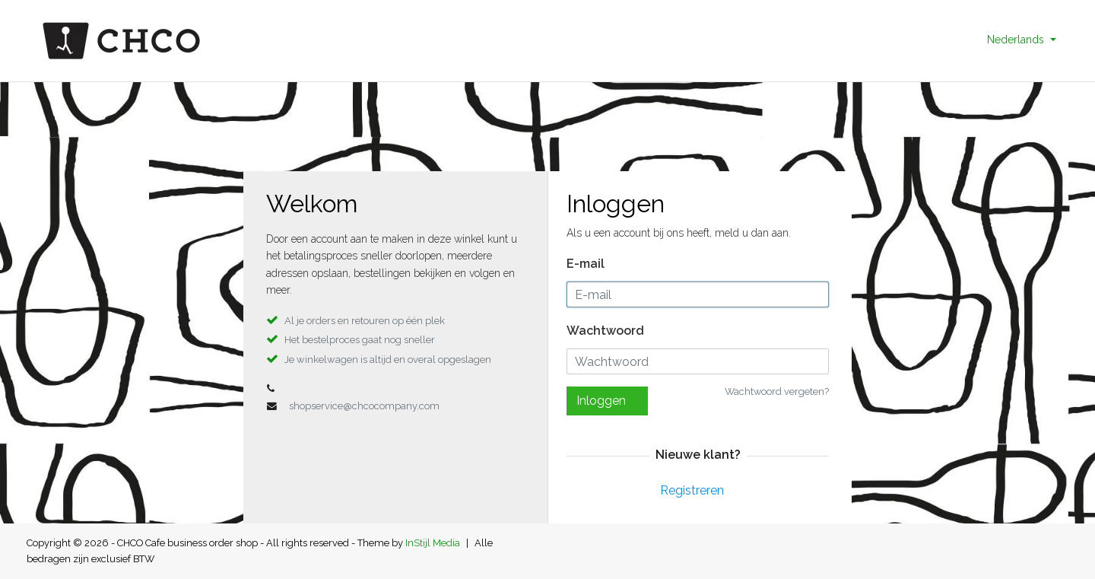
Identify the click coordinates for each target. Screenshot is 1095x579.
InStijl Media (432, 543)
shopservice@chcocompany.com (364, 406)
